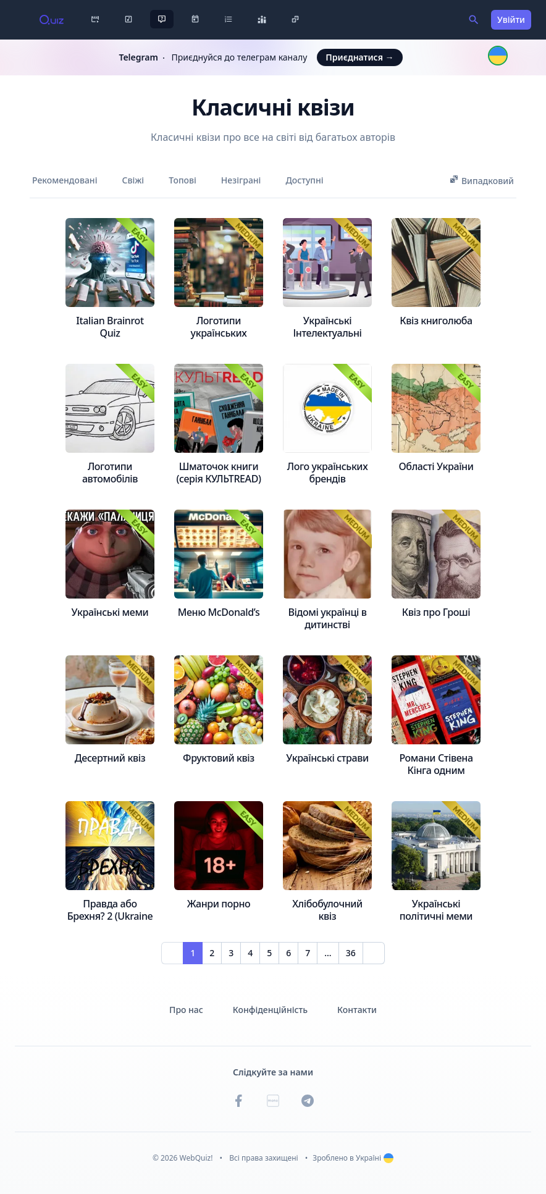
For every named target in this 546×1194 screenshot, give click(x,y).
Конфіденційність (270, 1009)
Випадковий (481, 180)
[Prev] (172, 953)
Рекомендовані (64, 180)
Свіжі (133, 180)
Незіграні (241, 180)
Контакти (357, 1009)
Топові (182, 180)
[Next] (374, 953)
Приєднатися (359, 57)
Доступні (304, 180)
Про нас (186, 1009)
